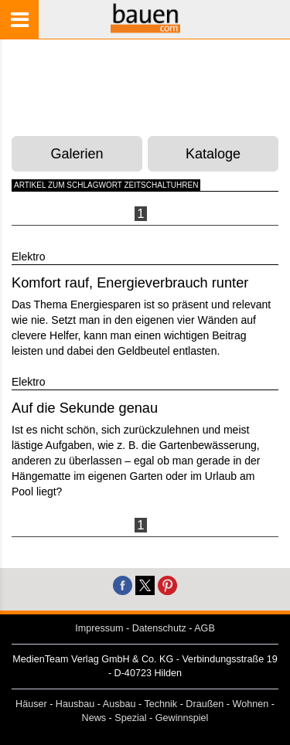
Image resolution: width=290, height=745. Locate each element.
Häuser (31, 704)
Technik (160, 704)
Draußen (204, 704)
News (94, 718)
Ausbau (119, 704)
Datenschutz (159, 628)
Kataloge (213, 154)
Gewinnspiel (182, 718)
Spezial (130, 718)
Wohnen (251, 704)
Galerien (77, 154)
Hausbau (75, 704)
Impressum (99, 628)
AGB (204, 628)
